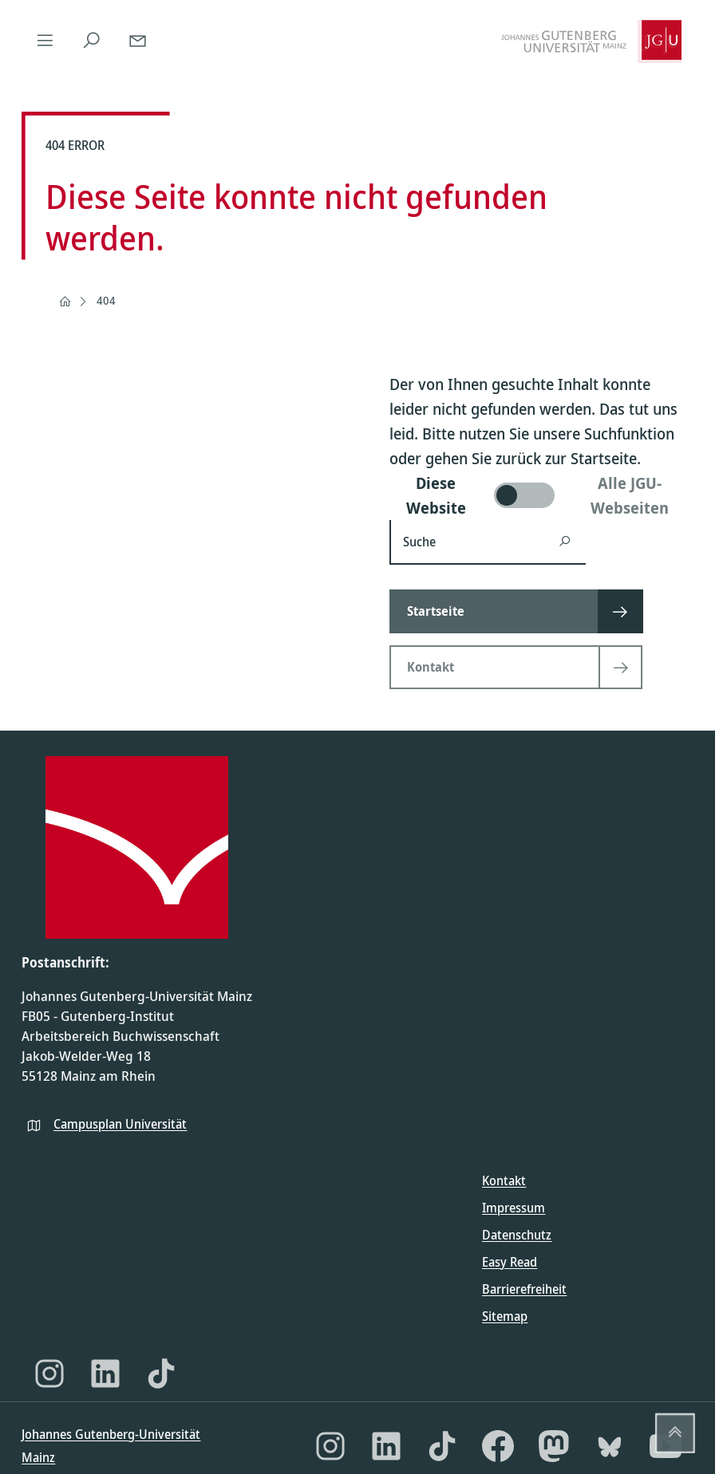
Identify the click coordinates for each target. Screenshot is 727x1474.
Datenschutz (516, 1234)
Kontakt (504, 1180)
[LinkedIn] (105, 1373)
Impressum (513, 1207)
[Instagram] (49, 1373)
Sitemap (504, 1316)
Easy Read (509, 1262)
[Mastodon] (554, 1446)
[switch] (541, 495)
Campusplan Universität (120, 1124)
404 (106, 300)
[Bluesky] (610, 1446)
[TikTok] (161, 1373)
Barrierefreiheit (524, 1289)
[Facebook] (498, 1446)
